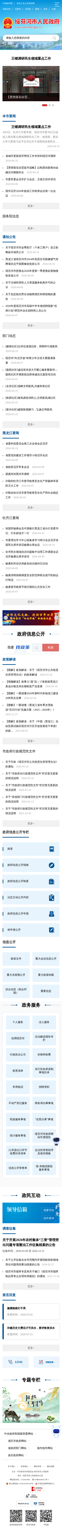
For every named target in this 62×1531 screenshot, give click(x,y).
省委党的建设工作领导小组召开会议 (26, 455)
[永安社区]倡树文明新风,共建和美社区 (27, 386)
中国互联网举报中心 (44, 1484)
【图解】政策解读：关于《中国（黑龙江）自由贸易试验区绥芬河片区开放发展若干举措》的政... (31, 726)
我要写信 (48, 1210)
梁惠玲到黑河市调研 (17, 474)
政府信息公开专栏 (15, 832)
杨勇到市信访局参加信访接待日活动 (26, 563)
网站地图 (50, 1466)
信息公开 (9, 942)
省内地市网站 (45, 1448)
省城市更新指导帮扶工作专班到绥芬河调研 (30, 156)
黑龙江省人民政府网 (26, 3)
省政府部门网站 (17, 1448)
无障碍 (18, 9)
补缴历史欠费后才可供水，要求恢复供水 (31, 1328)
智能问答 (7, 9)
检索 (51, 647)
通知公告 (9, 237)
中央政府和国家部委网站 (18, 1433)
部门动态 (9, 336)
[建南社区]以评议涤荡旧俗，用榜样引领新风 (31, 346)
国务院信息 (10, 216)
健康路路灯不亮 (16, 1308)
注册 (54, 9)
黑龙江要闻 (10, 433)
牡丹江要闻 (10, 518)
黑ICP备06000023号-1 (40, 1480)
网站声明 (37, 1466)
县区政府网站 (16, 1455)
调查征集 (9, 1228)
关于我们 (11, 1466)
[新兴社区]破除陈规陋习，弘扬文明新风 (28, 409)
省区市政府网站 (17, 1440)
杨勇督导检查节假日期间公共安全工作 (27, 587)
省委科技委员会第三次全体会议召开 (26, 443)
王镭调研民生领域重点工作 (31, 58)
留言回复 (9, 1295)
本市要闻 (9, 116)
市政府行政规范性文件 (19, 751)
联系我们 (24, 1466)
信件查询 (48, 1218)
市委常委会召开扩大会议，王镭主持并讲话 (30, 179)
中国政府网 (7, 3)
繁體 (37, 9)
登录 (45, 9)
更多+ (31, 205)
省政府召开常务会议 (17, 467)
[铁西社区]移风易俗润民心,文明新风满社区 (30, 397)
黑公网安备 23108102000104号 (19, 1484)
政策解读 (9, 659)
